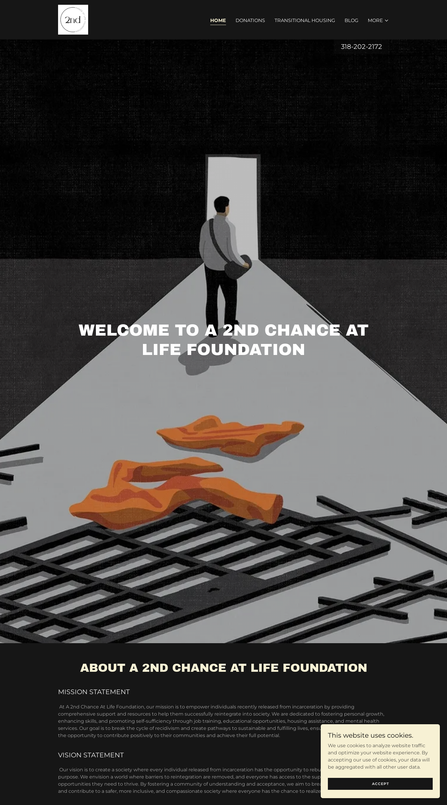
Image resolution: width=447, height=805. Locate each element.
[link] (73, 19)
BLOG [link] (351, 20)
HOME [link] (218, 20)
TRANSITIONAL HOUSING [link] (305, 20)
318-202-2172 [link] (361, 47)
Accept (380, 783)
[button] (378, 20)
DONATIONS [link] (250, 20)
